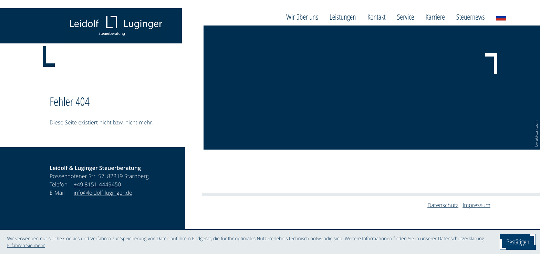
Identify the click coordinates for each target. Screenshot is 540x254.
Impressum (476, 205)
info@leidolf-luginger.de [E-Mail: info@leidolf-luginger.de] (103, 192)
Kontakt (376, 17)
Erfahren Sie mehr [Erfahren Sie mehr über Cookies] (26, 245)
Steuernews (470, 17)
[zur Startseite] (115, 25)
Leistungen (343, 17)
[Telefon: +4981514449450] (97, 184)
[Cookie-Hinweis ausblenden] (518, 242)
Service (405, 17)
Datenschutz (442, 205)
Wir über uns (302, 17)
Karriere (435, 17)
